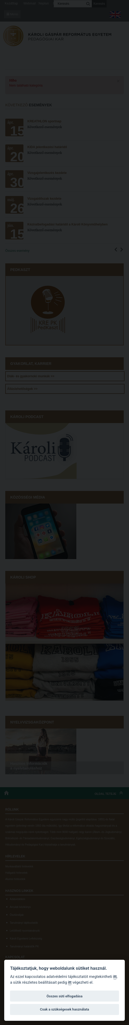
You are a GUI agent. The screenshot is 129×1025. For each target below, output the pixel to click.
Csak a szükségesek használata (64, 1009)
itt (115, 976)
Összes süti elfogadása (64, 996)
